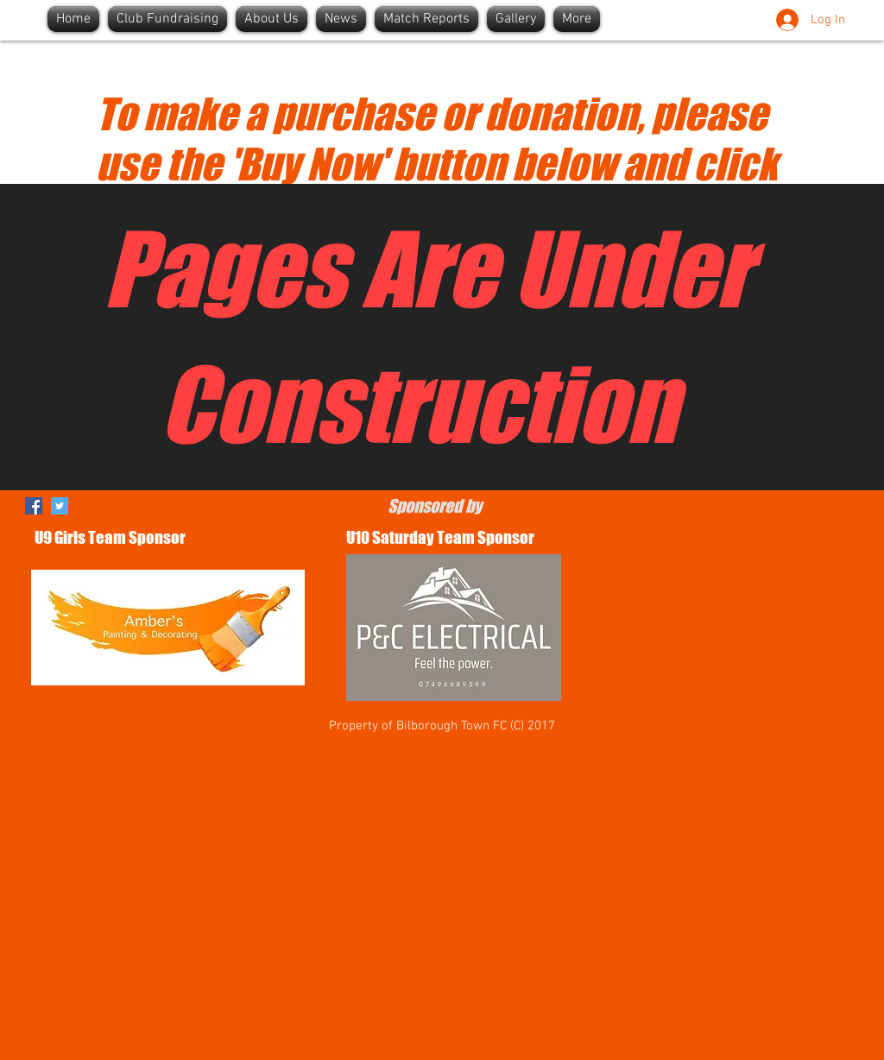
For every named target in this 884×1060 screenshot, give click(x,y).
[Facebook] (33, 505)
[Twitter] (59, 505)
